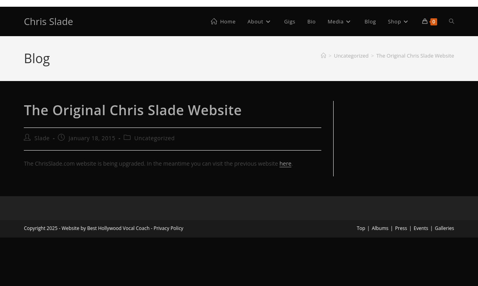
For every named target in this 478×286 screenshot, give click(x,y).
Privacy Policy (168, 228)
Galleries (444, 228)
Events (421, 228)
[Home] (323, 55)
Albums (380, 228)
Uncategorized (154, 138)
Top (361, 228)
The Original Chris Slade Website (415, 55)
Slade (42, 138)
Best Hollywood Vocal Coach (118, 228)
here (286, 163)
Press (401, 228)
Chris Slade (48, 21)
